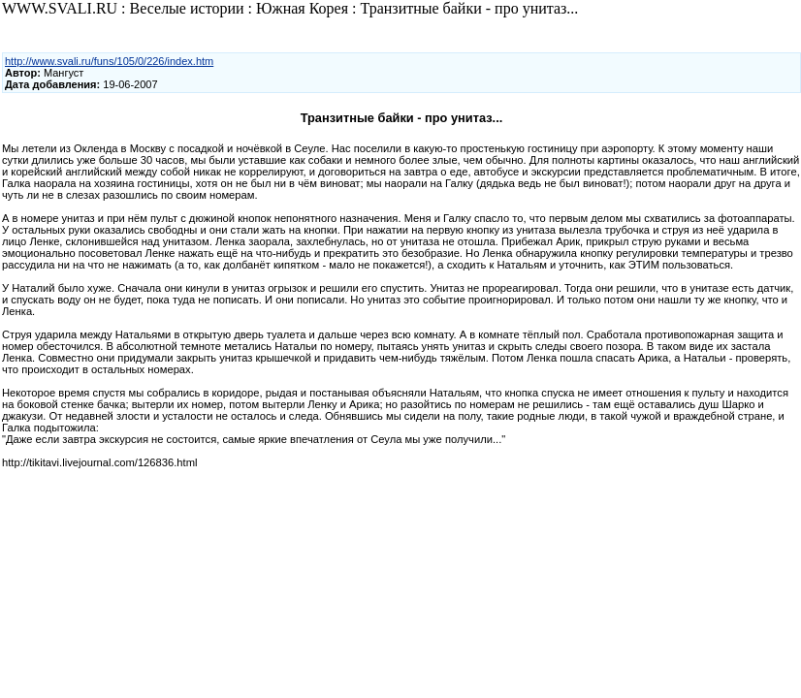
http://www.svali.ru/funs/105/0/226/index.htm (109, 61)
